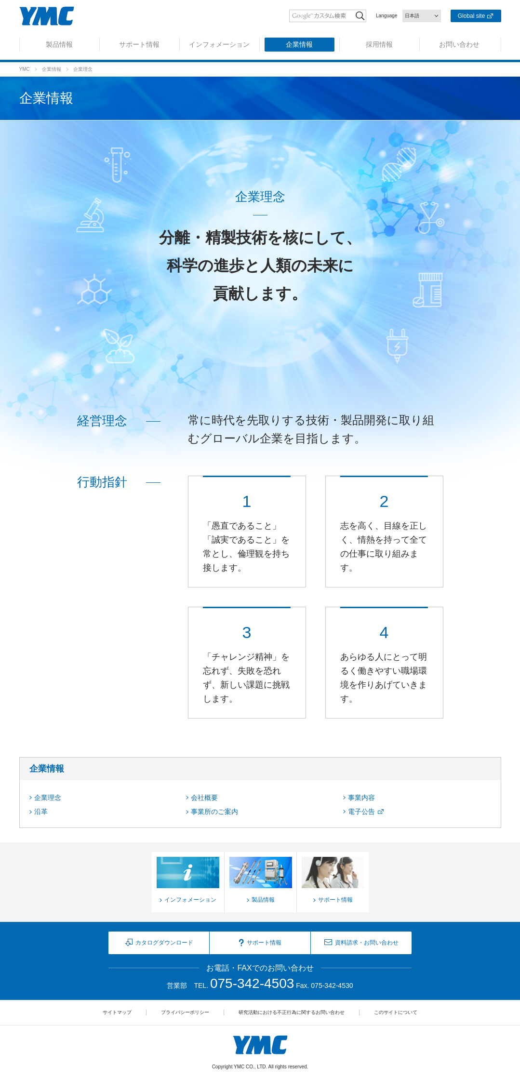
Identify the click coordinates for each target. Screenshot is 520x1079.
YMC (24, 69)
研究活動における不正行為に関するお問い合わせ (292, 1012)
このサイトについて (395, 1012)
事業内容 (361, 797)
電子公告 (361, 811)
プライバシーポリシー (185, 1012)
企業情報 (51, 69)
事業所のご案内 (214, 811)
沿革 (41, 811)
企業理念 (47, 797)
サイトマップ (117, 1012)
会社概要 (204, 797)
